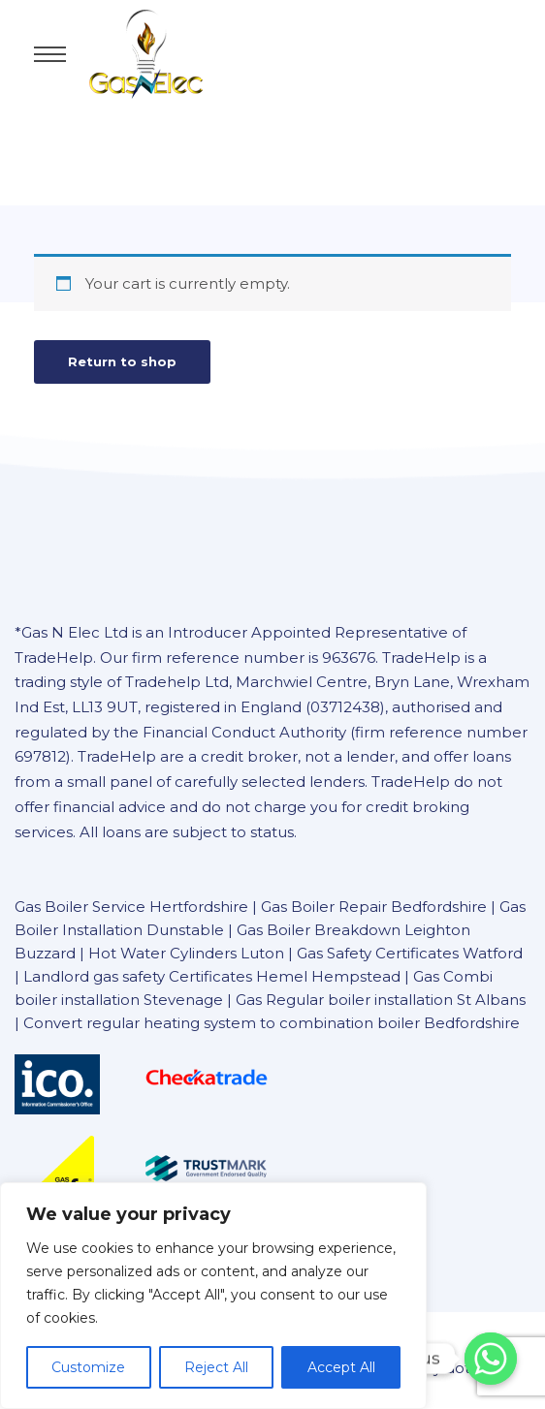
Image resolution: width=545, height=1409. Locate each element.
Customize (88, 1367)
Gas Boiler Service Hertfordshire (131, 906)
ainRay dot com (450, 1368)
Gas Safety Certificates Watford (410, 953)
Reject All (216, 1367)
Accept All (341, 1367)
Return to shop (122, 361)
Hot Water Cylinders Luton (188, 953)
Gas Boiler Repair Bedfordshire (374, 906)
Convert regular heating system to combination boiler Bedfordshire (271, 1023)
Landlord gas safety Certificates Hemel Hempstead (212, 976)
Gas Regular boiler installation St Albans (381, 999)
